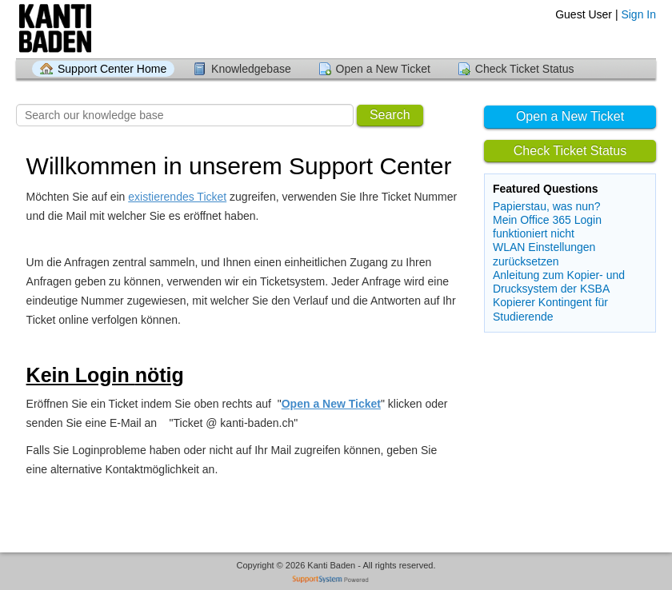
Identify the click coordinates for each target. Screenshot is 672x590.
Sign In (638, 14)
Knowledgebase (251, 68)
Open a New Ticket (383, 68)
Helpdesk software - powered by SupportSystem (336, 581)
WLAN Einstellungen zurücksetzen (544, 254)
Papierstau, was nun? (547, 206)
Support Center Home (112, 68)
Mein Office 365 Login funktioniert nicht (547, 226)
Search (390, 115)
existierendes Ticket (177, 196)
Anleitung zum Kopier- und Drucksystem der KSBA (559, 282)
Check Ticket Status (524, 68)
